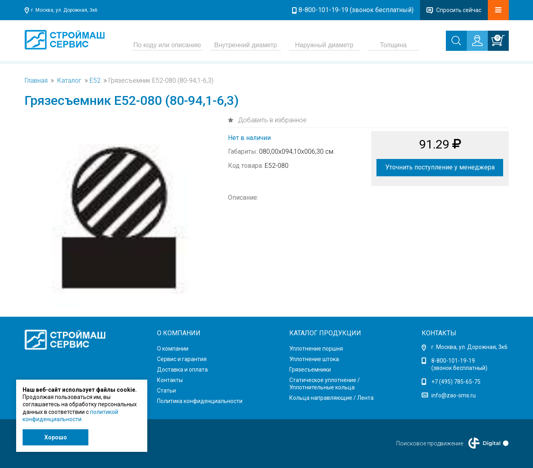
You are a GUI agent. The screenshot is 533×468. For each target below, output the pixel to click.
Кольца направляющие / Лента (331, 398)
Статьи (166, 390)
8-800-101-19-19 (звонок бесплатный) (356, 10)
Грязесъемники (310, 369)
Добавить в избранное (271, 120)
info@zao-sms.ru (453, 395)
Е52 (95, 80)
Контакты (170, 380)
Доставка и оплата (182, 369)
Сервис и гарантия (182, 359)
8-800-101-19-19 (453, 360)
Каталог (69, 80)
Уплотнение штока (314, 359)
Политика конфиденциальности (199, 401)
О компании (172, 348)
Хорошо (55, 437)
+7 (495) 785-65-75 (456, 381)
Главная (36, 80)
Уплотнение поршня (316, 348)
